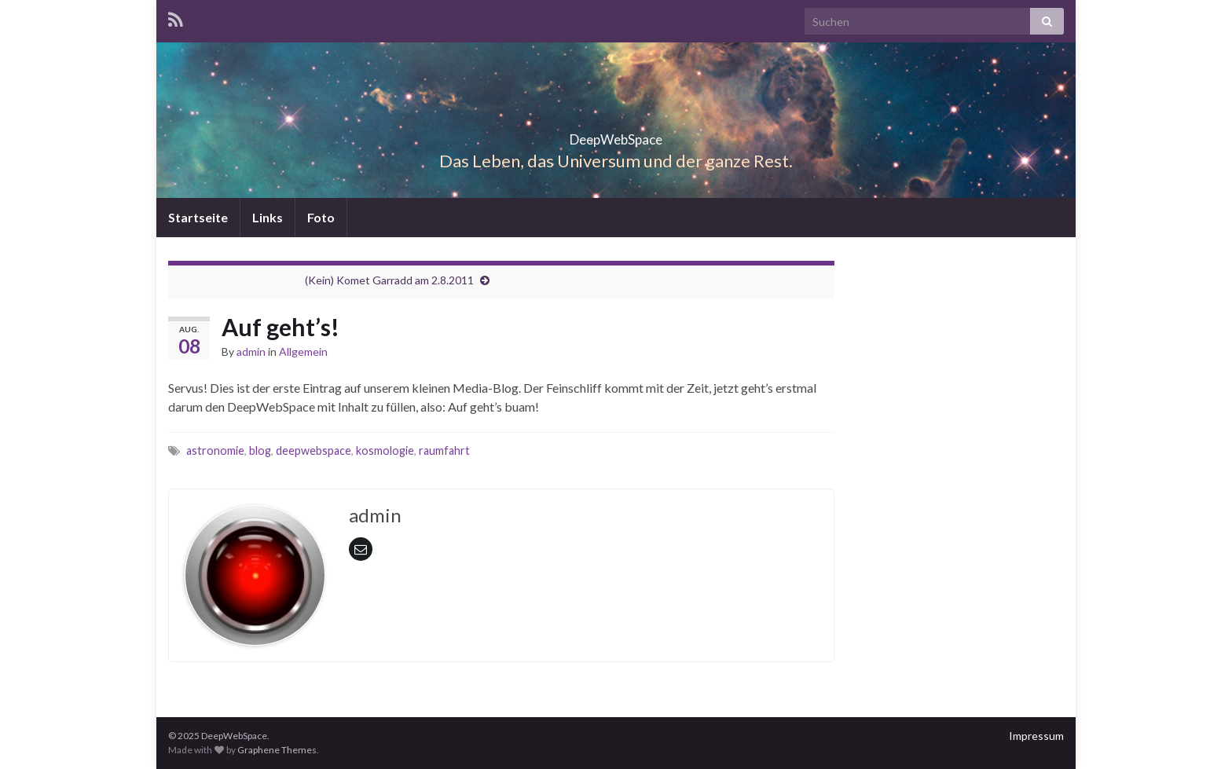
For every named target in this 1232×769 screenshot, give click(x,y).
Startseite (198, 217)
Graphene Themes (277, 750)
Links (267, 217)
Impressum (1036, 735)
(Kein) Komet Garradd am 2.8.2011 (389, 280)
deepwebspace (313, 450)
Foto (321, 217)
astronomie (215, 450)
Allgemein (303, 351)
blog (260, 450)
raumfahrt (444, 450)
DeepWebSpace (616, 134)
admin (251, 351)
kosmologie (385, 450)
